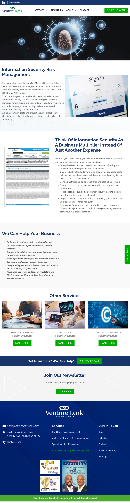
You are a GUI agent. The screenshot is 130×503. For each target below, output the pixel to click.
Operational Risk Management (66, 446)
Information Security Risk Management (70, 452)
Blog (101, 434)
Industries (57, 10)
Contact (84, 10)
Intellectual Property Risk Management (70, 440)
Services (40, 10)
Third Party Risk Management (66, 434)
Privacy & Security (107, 452)
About (71, 10)
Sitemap (103, 458)
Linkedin (103, 440)
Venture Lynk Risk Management (56, 500)
